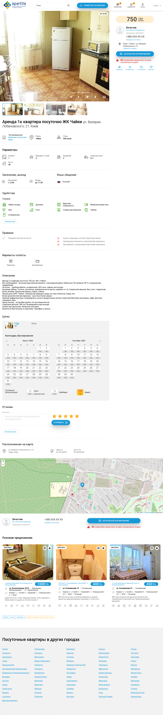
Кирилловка (104, 653)
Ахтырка (70, 697)
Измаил (134, 677)
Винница (70, 661)
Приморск (135, 685)
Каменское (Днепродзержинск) (15, 673)
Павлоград (103, 677)
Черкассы (38, 669)
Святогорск (7, 689)
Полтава (70, 657)
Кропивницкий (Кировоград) (14, 669)
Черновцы (103, 665)
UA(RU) (155, 6)
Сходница (6, 697)
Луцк (101, 693)
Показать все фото (15, 96)
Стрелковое (39, 649)
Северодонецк (40, 677)
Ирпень (70, 693)
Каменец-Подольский (76, 665)
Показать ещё (10, 432)
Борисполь (103, 689)
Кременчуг (71, 669)
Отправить (61, 422)
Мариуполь (103, 669)
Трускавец (71, 673)
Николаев (135, 657)
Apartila (6, 617)
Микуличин (39, 657)
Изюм (4, 685)
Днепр (5, 649)
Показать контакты (133, 40)
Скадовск (6, 653)
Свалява (70, 689)
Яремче (5, 693)
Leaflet (140, 512)
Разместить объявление (94, 5)
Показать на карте (130, 48)
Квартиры (20, 617)
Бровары (6, 677)
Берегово (38, 685)
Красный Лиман (105, 697)
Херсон (134, 665)
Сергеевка (71, 685)
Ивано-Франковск (42, 661)
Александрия (104, 685)
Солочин (38, 693)
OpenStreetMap (150, 512)
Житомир (103, 661)
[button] (82, 485)
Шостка (5, 681)
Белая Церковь (105, 673)
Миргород (103, 681)
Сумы (4, 661)
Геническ (38, 653)
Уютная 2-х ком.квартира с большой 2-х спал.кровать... (73, 584)
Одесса (102, 649)
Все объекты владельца (135, 30)
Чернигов (38, 665)
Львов (134, 649)
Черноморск (72, 681)
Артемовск (135, 669)
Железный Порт (138, 693)
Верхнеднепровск (10, 700)
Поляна (134, 689)
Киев (12, 617)
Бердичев (135, 681)
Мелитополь (136, 673)
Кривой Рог (104, 657)
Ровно (133, 661)
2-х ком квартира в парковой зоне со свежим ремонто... (125, 584)
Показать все (10, 221)
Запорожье (7, 657)
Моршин (38, 689)
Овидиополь (136, 697)
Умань (69, 677)
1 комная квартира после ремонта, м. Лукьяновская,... (18, 584)
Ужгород (134, 653)
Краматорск (39, 673)
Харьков (70, 653)
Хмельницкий (8, 665)
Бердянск (71, 649)
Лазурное (38, 697)
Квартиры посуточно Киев (17, 138)
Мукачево (38, 681)
